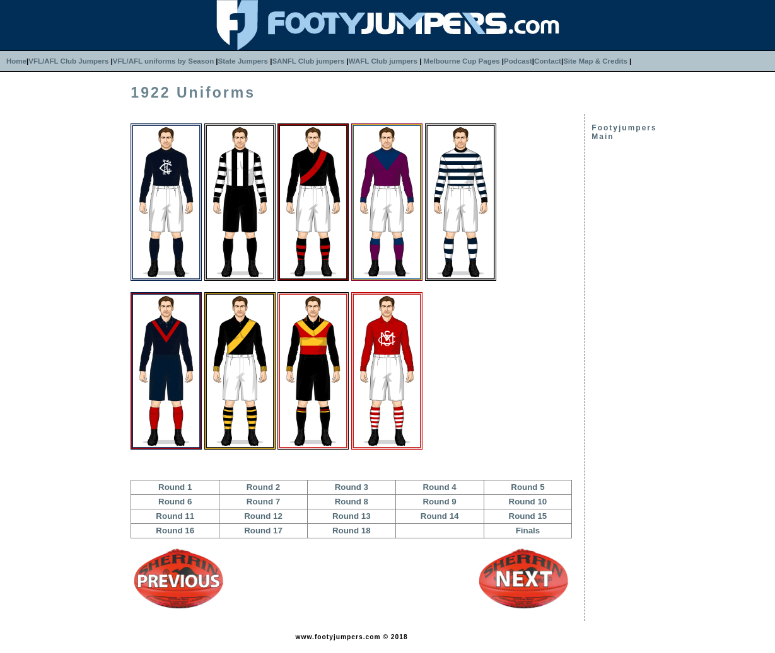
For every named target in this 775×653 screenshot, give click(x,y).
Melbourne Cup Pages (462, 61)
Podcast (518, 61)
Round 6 (175, 501)
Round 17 (263, 530)
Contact (547, 61)
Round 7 (263, 501)
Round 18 (351, 530)
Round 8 (351, 501)
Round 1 (175, 487)
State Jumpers (243, 61)
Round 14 (440, 516)
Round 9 (439, 501)
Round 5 (527, 487)
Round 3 (351, 487)
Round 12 (263, 516)
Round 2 (263, 487)
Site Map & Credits (595, 61)
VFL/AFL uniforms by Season (163, 61)
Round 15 (528, 516)
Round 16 (175, 530)
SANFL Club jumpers (308, 61)
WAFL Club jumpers (383, 61)
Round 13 (351, 516)
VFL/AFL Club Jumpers (68, 61)
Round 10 (528, 501)
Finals (528, 530)
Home (16, 61)
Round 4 (439, 487)
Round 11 (175, 516)
